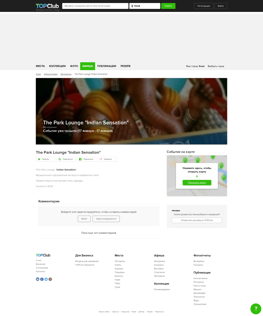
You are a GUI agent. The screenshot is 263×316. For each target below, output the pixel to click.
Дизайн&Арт (200, 293)
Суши (117, 287)
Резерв (125, 66)
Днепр (141, 311)
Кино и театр (200, 285)
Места (40, 66)
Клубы (118, 265)
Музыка (197, 289)
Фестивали (159, 276)
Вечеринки (66, 74)
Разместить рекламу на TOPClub (197, 220)
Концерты (159, 265)
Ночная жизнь (201, 278)
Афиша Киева (51, 74)
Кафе (117, 279)
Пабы (117, 283)
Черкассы (159, 311)
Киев (38, 74)
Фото (74, 66)
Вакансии (40, 264)
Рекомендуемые (162, 289)
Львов (149, 311)
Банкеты (119, 276)
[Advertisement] (131, 37)
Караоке (119, 268)
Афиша (87, 66)
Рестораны (120, 261)
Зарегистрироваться (106, 218)
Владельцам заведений (86, 261)
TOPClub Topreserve (84, 265)
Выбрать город (216, 66)
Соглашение (42, 267)
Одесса (115, 311)
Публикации (106, 66)
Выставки (159, 268)
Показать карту (197, 182)
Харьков (125, 311)
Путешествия (200, 304)
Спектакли (159, 272)
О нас (38, 260)
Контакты (40, 271)
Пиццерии (119, 272)
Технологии (199, 297)
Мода (196, 300)
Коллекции (57, 66)
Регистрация (204, 6)
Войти (221, 6)
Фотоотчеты (202, 255)
